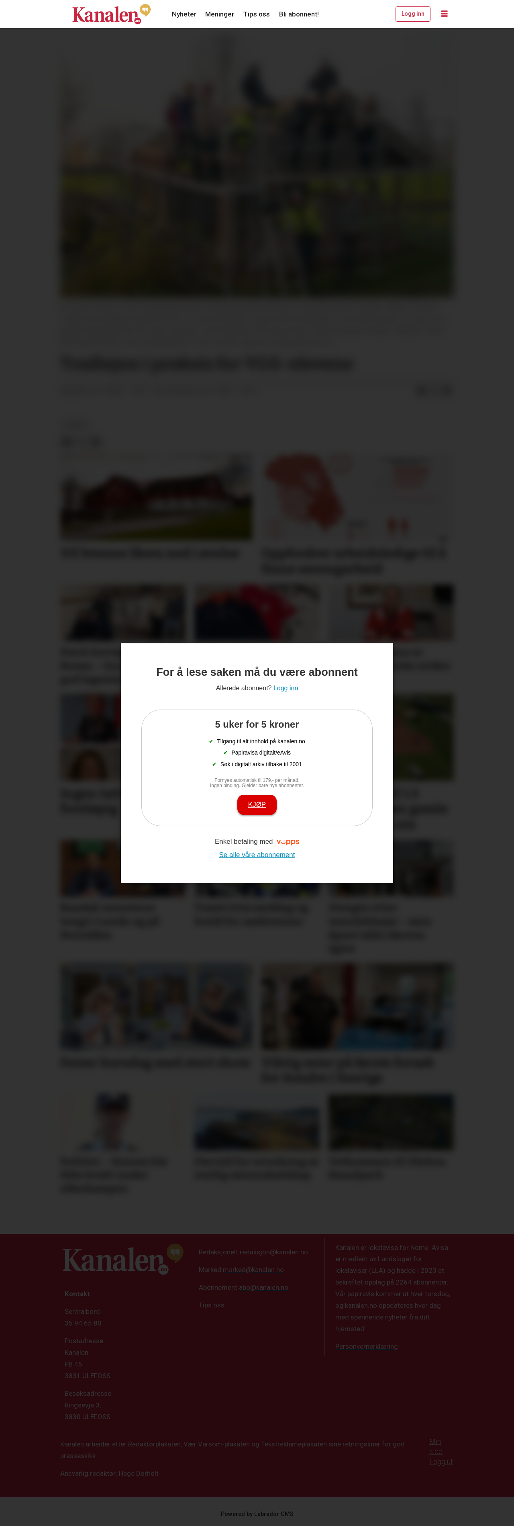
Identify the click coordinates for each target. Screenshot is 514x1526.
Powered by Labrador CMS (257, 1514)
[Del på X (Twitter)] (434, 391)
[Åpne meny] (444, 14)
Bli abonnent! (299, 14)
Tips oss (256, 14)
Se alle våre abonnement (257, 855)
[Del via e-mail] (447, 391)
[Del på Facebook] (421, 391)
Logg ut (441, 1461)
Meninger (219, 14)
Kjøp (257, 804)
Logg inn (413, 13)
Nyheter (184, 14)
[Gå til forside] (111, 14)
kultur (74, 424)
